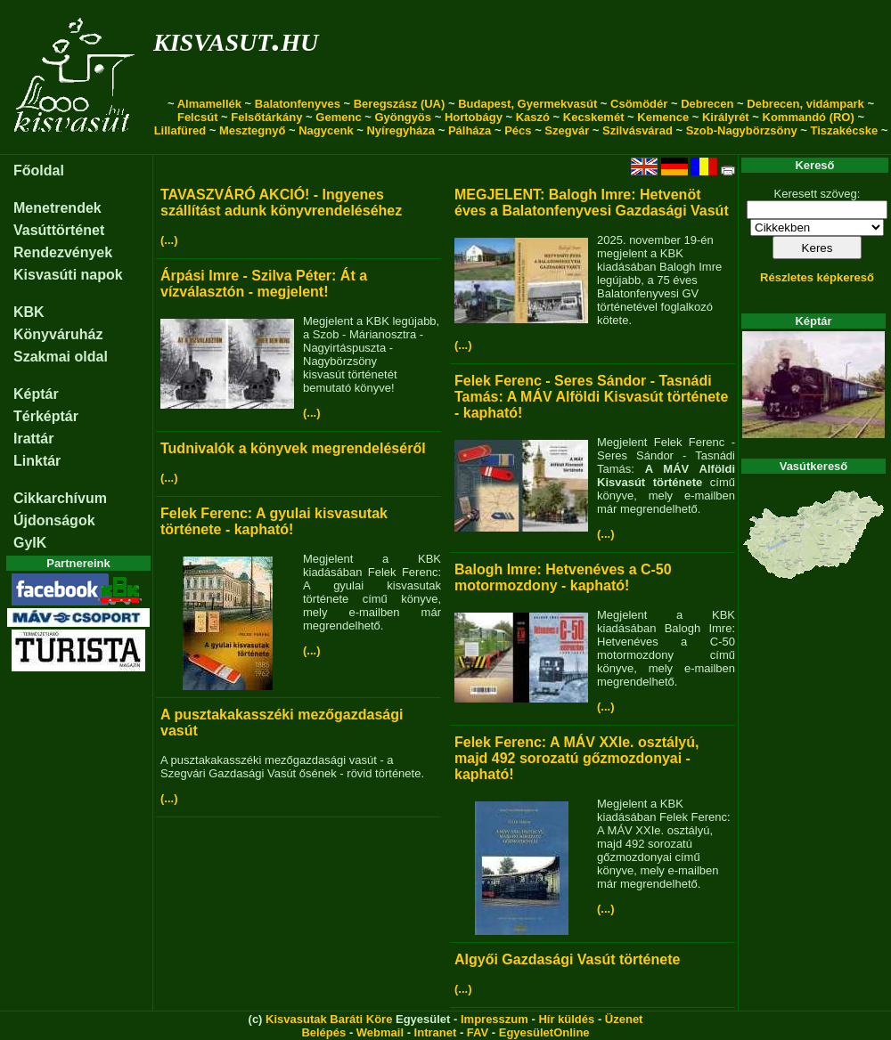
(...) (169, 240)
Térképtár (45, 416)
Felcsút (197, 117)
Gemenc (338, 117)
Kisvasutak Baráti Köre (329, 1019)
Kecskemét (594, 117)
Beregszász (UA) (400, 103)
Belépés (323, 1032)
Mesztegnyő (252, 130)
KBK (29, 312)
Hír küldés (566, 1019)
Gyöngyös (402, 117)
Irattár (33, 438)
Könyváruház (57, 334)
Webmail (380, 1032)
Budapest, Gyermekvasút (527, 103)
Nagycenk (325, 130)
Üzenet (624, 1019)
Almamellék (209, 103)
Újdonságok (54, 520)
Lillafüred (180, 130)
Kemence (663, 117)
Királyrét (725, 117)
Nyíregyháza (400, 130)
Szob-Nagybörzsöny (741, 130)
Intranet (435, 1032)
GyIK (29, 542)
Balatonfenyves (297, 103)
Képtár (36, 394)
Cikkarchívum (60, 498)
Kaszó (533, 117)
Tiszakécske (844, 130)
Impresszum (494, 1019)
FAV (477, 1032)
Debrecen (707, 103)
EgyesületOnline (544, 1032)
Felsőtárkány (266, 117)
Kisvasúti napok (68, 274)
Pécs (517, 130)
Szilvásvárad (637, 130)
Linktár (37, 460)
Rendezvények (62, 252)
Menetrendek (57, 207)
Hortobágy (474, 117)
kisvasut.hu (235, 39)
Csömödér (638, 103)
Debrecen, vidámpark (805, 103)
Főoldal (38, 170)
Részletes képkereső (817, 277)
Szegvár (566, 130)
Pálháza (469, 130)
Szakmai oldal (60, 356)
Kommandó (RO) (808, 117)
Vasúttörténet (58, 230)
